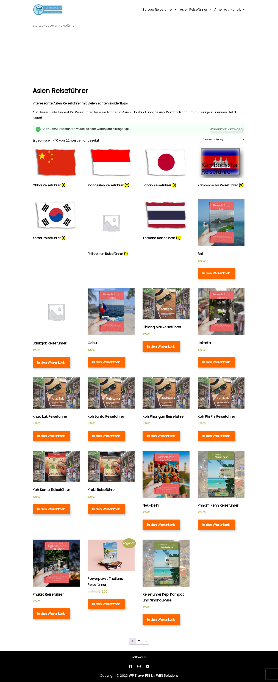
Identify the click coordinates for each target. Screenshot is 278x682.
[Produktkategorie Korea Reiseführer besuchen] (56, 220)
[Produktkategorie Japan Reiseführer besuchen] (166, 168)
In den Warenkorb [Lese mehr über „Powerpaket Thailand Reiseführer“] (106, 604)
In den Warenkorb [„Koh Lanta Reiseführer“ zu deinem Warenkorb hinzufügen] (106, 436)
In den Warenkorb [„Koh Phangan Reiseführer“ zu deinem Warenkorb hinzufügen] (161, 436)
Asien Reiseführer (193, 9)
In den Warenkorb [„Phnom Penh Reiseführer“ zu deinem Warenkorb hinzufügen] (216, 525)
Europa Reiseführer (158, 9)
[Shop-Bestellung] (223, 139)
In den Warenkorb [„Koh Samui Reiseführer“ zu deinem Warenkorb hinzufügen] (51, 509)
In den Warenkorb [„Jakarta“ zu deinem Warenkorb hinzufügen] (216, 362)
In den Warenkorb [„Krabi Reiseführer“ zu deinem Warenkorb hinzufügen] (106, 509)
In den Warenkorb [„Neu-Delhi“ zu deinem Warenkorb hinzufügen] (161, 525)
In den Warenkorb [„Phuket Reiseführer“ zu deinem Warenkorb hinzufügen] (51, 613)
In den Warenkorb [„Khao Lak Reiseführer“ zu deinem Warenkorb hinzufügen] (51, 436)
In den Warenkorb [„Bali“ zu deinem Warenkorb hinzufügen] (216, 273)
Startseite (40, 26)
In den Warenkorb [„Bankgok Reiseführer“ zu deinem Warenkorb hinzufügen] (51, 362)
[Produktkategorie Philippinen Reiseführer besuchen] (111, 228)
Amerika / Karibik (227, 9)
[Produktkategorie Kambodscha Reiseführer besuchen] (221, 168)
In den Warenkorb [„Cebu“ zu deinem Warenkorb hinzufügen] (106, 362)
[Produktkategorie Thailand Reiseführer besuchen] (166, 220)
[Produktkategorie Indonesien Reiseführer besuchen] (111, 168)
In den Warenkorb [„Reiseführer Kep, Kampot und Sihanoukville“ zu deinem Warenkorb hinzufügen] (161, 619)
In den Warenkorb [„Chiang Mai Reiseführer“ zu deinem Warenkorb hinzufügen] (161, 346)
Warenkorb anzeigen (226, 129)
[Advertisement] (139, 56)
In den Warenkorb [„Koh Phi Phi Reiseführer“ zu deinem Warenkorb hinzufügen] (216, 436)
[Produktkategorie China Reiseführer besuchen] (56, 168)
